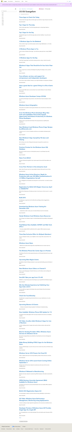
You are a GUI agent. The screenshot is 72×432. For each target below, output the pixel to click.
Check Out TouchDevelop (27, 295)
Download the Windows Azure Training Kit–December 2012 (33, 207)
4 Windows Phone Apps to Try (28, 49)
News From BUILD (25, 158)
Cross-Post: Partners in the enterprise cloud (33, 167)
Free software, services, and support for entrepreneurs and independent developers (33, 77)
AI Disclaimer (3, 428)
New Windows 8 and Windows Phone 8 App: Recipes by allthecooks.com (35, 128)
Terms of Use (36, 428)
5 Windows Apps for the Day (28, 58)
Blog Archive (24, 8)
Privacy (22, 428)
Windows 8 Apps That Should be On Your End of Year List (36, 66)
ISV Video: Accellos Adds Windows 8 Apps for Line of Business (35, 322)
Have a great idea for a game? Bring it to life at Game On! (36, 86)
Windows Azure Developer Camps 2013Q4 (32, 96)
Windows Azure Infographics (28, 105)
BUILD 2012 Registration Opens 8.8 (30, 391)
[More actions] (52, 9)
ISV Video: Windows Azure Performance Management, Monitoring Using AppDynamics (34, 399)
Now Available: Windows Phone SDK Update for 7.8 (35, 312)
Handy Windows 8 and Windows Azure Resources (34, 216)
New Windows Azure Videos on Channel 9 (32, 268)
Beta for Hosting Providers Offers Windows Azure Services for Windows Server (35, 332)
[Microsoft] (1, 1)
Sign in (70, 1)
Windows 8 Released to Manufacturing (31, 371)
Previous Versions (9, 428)
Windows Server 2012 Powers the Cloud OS (33, 353)
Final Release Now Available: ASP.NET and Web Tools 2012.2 (35, 225)
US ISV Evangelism (30, 8)
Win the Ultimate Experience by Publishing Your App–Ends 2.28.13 (34, 286)
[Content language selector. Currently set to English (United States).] (5, 426)
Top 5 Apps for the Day (26, 32)
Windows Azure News (26, 243)
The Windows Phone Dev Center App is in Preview (35, 251)
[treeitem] (9, 13)
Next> (20, 417)
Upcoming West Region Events (29, 259)
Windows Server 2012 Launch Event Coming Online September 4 (35, 361)
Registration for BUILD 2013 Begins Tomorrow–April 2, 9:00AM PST (35, 188)
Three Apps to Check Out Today (29, 17)
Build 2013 (22, 197)
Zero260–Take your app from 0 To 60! (31, 277)
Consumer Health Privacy (29, 428)
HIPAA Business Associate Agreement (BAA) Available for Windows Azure (33, 381)
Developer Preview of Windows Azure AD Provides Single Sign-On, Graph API (35, 409)
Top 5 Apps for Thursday (27, 25)
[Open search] (67, 1)
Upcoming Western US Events (28, 304)
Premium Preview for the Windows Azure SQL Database (33, 148)
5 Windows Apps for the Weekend (30, 41)
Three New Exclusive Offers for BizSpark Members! (35, 234)
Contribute (18, 428)
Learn (20, 8)
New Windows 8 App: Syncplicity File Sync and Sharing (34, 138)
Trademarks (41, 428)
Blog (13, 428)
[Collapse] (15, 9)
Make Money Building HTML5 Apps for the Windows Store (35, 343)
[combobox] (9, 11)
